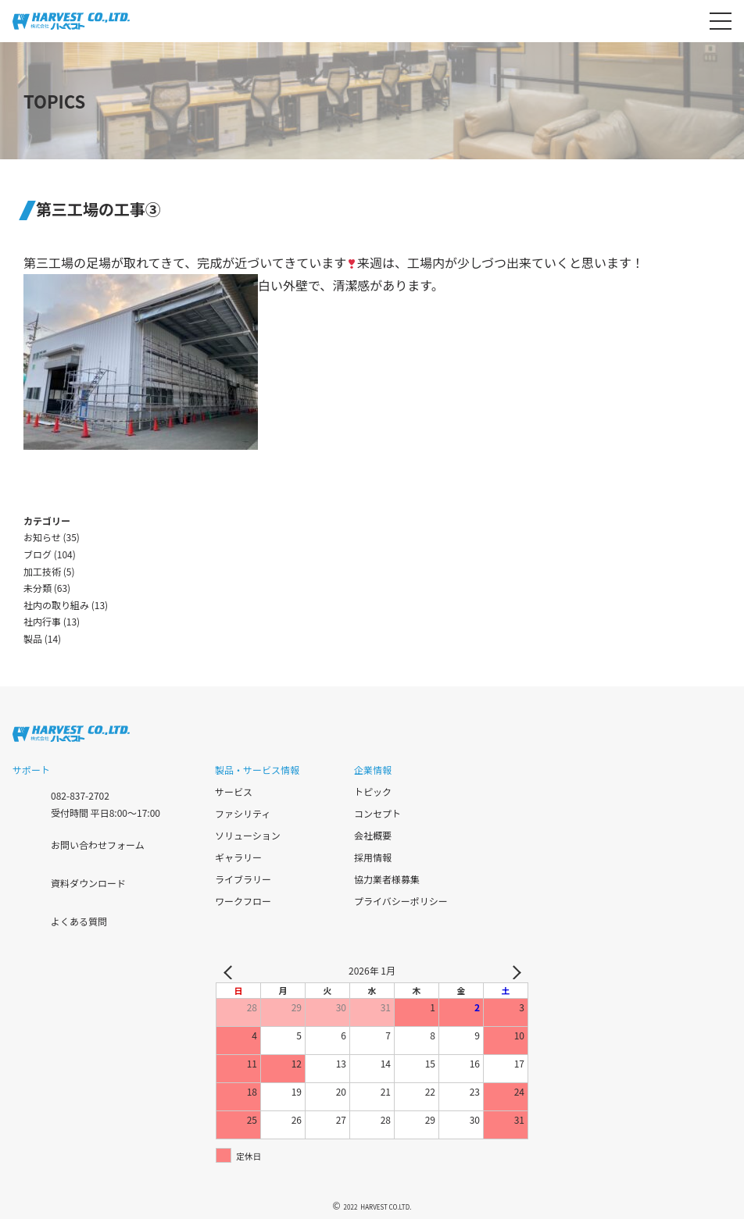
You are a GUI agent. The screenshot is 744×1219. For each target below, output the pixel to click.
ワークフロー (243, 900)
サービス (233, 791)
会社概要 (373, 835)
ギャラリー (238, 857)
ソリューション (248, 835)
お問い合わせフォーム (98, 844)
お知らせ (42, 537)
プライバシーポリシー (401, 900)
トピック (373, 791)
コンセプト (377, 813)
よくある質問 (79, 921)
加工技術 (42, 571)
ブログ (37, 554)
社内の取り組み (56, 604)
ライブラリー (243, 879)
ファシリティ (242, 813)
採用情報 (373, 857)
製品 (32, 638)
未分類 (37, 587)
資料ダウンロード (88, 882)
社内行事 (42, 621)
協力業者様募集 (387, 879)
